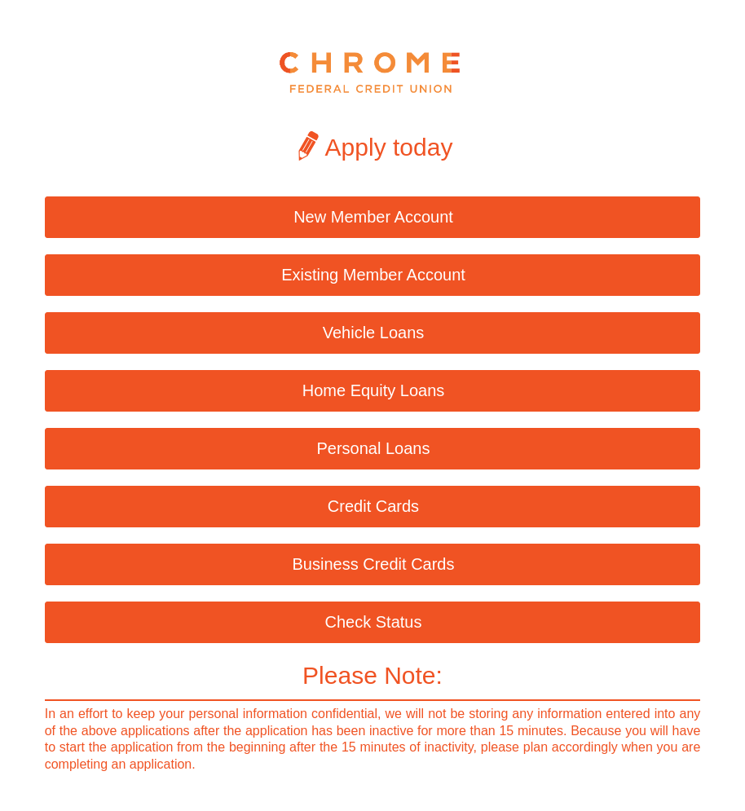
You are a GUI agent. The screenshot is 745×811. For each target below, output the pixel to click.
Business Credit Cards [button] (374, 564)
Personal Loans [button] (373, 448)
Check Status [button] (373, 622)
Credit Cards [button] (373, 506)
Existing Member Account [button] (373, 275)
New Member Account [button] (373, 217)
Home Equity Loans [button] (373, 390)
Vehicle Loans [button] (374, 333)
